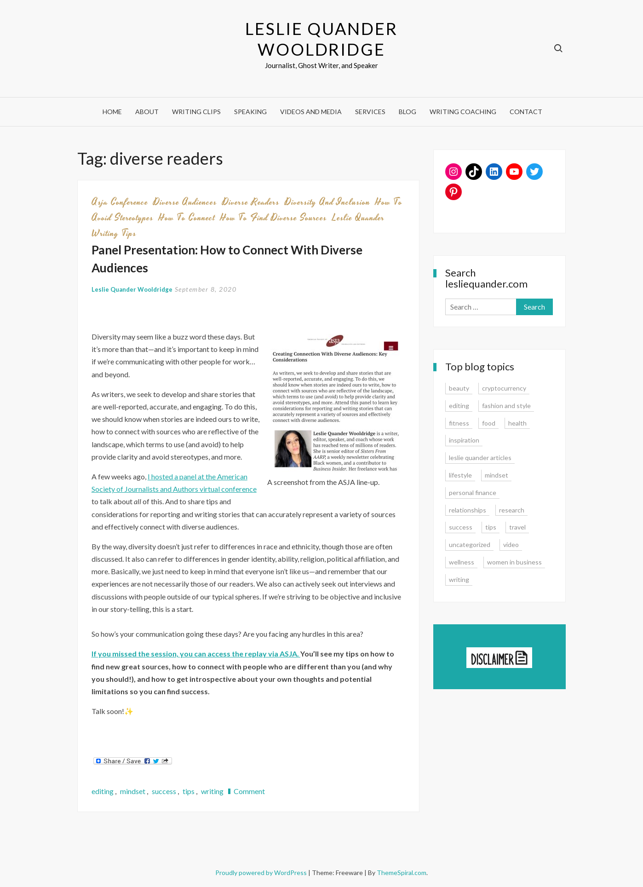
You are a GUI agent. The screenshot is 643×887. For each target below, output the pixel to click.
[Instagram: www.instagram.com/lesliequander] (453, 171)
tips (189, 791)
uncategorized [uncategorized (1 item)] (469, 544)
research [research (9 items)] (511, 510)
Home (112, 111)
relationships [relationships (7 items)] (467, 510)
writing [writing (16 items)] (459, 579)
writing (212, 791)
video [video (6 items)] (511, 544)
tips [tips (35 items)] (490, 527)
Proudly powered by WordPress (261, 872)
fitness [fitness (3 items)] (459, 423)
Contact (526, 111)
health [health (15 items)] (517, 423)
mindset (132, 791)
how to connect (187, 218)
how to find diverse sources (273, 218)
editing (103, 791)
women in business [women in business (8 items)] (514, 562)
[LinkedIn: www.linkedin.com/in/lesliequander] (494, 171)
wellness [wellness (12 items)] (461, 562)
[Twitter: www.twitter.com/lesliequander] (534, 171)
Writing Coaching (463, 111)
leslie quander (358, 218)
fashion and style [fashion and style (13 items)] (506, 405)
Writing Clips (196, 111)
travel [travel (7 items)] (517, 527)
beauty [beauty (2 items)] (459, 388)
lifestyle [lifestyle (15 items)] (460, 475)
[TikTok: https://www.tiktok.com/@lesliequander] (473, 171)
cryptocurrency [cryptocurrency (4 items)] (504, 388)
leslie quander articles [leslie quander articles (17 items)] (480, 457)
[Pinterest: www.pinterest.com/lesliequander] (453, 192)
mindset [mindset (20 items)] (496, 475)
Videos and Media (311, 111)
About (147, 111)
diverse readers (251, 202)
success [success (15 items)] (460, 527)
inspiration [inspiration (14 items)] (464, 440)
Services (370, 111)
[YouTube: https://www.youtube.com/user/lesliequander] (514, 171)
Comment (249, 791)
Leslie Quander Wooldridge (321, 38)
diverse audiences (185, 202)
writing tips (114, 233)
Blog (407, 111)
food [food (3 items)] (488, 423)
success (164, 791)
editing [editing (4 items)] (459, 405)
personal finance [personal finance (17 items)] (472, 492)
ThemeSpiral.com (401, 872)
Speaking (250, 111)
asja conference (120, 202)
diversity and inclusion (327, 202)
